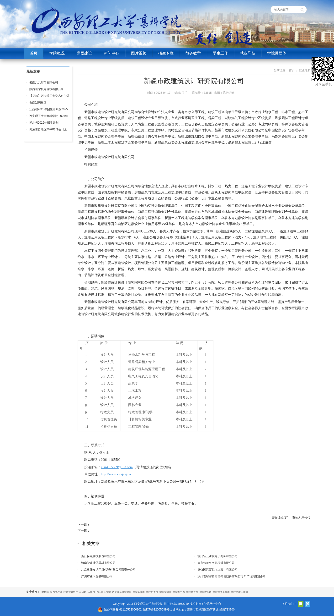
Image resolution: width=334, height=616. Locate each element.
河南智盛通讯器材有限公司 (98, 563)
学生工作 (220, 53)
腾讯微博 (307, 604)
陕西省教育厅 (71, 592)
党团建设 (84, 53)
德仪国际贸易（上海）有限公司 (217, 569)
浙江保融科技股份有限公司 (98, 556)
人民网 (91, 592)
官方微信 (300, 604)
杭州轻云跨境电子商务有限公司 (217, 556)
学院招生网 (152, 592)
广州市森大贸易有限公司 (97, 576)
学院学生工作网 (221, 592)
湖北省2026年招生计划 (44, 122)
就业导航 (247, 53)
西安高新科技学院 (121, 592)
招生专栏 (166, 53)
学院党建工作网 (239, 592)
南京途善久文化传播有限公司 (216, 563)
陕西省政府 (56, 592)
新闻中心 (111, 53)
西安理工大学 (103, 592)
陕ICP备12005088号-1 (157, 609)
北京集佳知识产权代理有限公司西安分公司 (108, 569)
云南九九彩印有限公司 (43, 82)
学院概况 (57, 53)
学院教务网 (206, 592)
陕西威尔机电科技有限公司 (46, 89)
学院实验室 (165, 592)
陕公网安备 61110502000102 (123, 609)
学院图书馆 (179, 592)
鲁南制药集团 (38, 102)
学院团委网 (192, 592)
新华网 (82, 592)
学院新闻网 (139, 592)
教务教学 (193, 53)
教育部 (45, 592)
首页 (33, 53)
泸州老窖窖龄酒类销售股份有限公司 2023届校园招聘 (231, 576)
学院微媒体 (276, 53)
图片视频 (138, 53)
